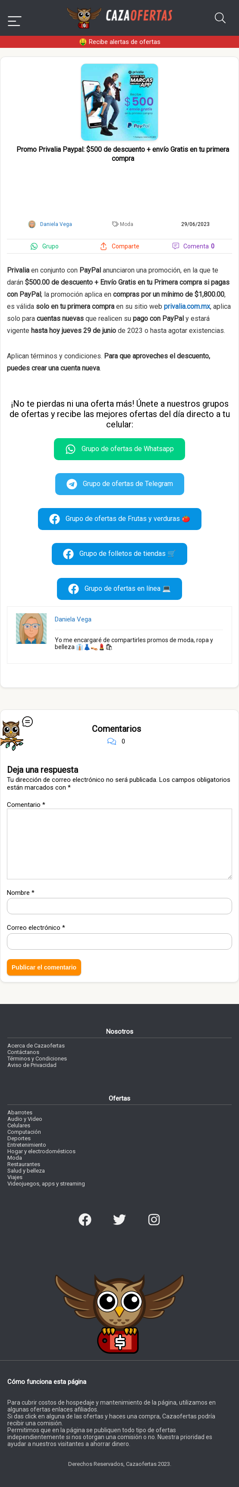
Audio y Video (24, 1119)
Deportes (19, 1138)
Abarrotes (19, 1112)
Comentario (26, 805)
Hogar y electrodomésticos (41, 1151)
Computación (24, 1132)
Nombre (21, 893)
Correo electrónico (36, 928)
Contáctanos (23, 1052)
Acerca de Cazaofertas (36, 1045)
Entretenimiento (26, 1145)
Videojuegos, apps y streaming (46, 1183)
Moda (126, 224)
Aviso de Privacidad (32, 1065)
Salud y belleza (26, 1170)
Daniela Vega (73, 619)
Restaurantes (23, 1164)
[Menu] (14, 17)
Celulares (18, 1125)
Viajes (14, 1177)
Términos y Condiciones (37, 1058)
